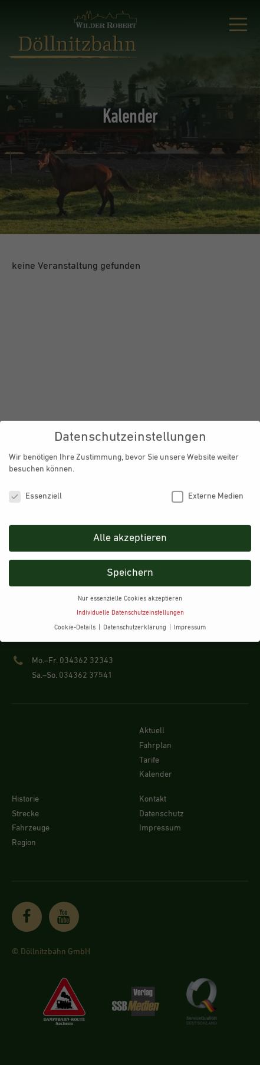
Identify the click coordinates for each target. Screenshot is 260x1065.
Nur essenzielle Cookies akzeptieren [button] (130, 592)
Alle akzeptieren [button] (130, 531)
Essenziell (35, 490)
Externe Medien (207, 490)
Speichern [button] (130, 566)
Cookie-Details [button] (75, 621)
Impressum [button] (190, 621)
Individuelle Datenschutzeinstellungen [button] (130, 606)
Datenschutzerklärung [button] (135, 621)
